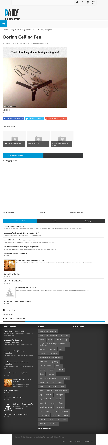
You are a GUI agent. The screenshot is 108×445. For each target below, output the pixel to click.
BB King (42, 349)
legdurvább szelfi (45, 399)
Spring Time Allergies (11, 390)
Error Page (88, 442)
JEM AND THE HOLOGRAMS (57, 390)
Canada (42, 353)
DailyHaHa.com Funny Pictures (32, 43)
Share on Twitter (33, 118)
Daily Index (11, 17)
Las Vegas (59, 395)
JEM (41, 390)
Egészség (54, 362)
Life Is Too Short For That (13, 397)
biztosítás (52, 349)
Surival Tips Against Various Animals (16, 414)
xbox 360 (43, 424)
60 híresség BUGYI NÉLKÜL (23, 404)
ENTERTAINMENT (46, 366)
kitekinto (49, 395)
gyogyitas (51, 374)
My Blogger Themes (58, 437)
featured (52, 370)
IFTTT (47, 43)
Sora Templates (44, 437)
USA (64, 419)
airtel (50, 340)
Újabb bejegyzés (9, 212)
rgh (41, 411)
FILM (61, 370)
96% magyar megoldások (48, 335)
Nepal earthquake (46, 407)
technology (64, 411)
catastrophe (53, 353)
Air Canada (64, 335)
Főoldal (42, 212)
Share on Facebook (13, 118)
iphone (62, 386)
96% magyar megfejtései (48, 331)
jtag (41, 395)
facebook (43, 370)
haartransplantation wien (48, 378)
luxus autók (43, 403)
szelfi (55, 411)
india (41, 386)
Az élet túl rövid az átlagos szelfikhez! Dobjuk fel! (52, 344)
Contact (78, 442)
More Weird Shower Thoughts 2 (15, 373)
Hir (53, 382)
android (58, 340)
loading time (59, 399)
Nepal (61, 403)
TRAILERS (56, 415)
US (58, 419)
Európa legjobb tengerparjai (14, 331)
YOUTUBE (53, 424)
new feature (60, 407)
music (53, 403)
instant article (51, 386)
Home (63, 442)
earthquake (43, 362)
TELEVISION (44, 415)
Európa (58, 366)
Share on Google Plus (55, 118)
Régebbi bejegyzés (76, 212)
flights (42, 374)
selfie (47, 411)
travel (66, 415)
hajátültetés (64, 378)
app (66, 340)
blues (61, 349)
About (70, 442)
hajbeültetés (44, 382)
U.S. (51, 419)
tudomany (43, 419)
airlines (42, 340)
